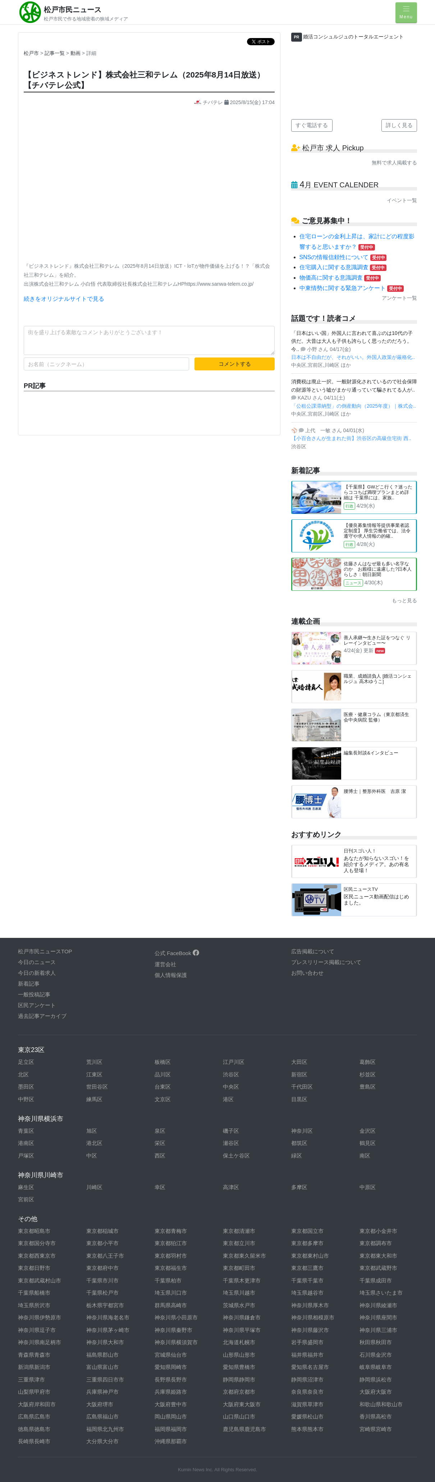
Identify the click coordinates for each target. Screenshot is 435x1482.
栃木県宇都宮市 (105, 1305)
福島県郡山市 (102, 1355)
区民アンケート (37, 1005)
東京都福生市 (171, 1268)
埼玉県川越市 (239, 1293)
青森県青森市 (34, 1355)
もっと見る (404, 600)
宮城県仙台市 (171, 1355)
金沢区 (368, 1131)
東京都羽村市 (171, 1256)
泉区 (160, 1131)
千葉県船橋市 (34, 1293)
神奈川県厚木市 (310, 1305)
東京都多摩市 (307, 1243)
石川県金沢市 (376, 1355)
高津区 (231, 1187)
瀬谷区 (231, 1143)
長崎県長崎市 (34, 1441)
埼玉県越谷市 (307, 1293)
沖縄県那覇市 (171, 1441)
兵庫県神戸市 (102, 1392)
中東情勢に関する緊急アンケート (351, 288)
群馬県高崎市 (171, 1305)
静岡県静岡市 (239, 1379)
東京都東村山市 (310, 1256)
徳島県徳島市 (34, 1429)
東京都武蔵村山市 (39, 1280)
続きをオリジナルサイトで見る (64, 299)
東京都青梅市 (171, 1231)
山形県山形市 (239, 1355)
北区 (23, 1074)
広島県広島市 (34, 1416)
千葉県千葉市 (307, 1280)
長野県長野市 (171, 1379)
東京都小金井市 (378, 1231)
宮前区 (26, 1199)
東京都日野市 (34, 1268)
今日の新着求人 (37, 973)
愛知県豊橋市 (239, 1367)
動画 (76, 53)
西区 (160, 1156)
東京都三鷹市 (307, 1268)
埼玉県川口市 (171, 1293)
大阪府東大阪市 (242, 1404)
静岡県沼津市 (307, 1379)
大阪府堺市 (99, 1404)
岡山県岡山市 (171, 1416)
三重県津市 (31, 1379)
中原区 (368, 1187)
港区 (228, 1099)
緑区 (296, 1156)
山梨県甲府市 (34, 1392)
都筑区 (299, 1143)
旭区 (91, 1131)
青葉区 (26, 1131)
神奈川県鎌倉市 (242, 1317)
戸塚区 (26, 1156)
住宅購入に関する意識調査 (342, 267)
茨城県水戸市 (239, 1305)
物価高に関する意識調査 (340, 278)
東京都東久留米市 (244, 1256)
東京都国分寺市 (37, 1243)
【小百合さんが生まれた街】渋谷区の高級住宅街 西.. (351, 438)
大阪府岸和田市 (37, 1404)
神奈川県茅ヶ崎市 (107, 1330)
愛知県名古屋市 (310, 1367)
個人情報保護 (171, 975)
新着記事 (29, 984)
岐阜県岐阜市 (376, 1367)
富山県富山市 (102, 1367)
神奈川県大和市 (105, 1342)
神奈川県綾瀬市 (378, 1305)
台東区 (163, 1087)
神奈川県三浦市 (378, 1330)
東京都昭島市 (34, 1231)
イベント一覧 (402, 200)
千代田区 (302, 1087)
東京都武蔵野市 (378, 1268)
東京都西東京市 (37, 1256)
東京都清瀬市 (239, 1231)
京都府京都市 (239, 1392)
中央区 (231, 1087)
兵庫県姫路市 (171, 1392)
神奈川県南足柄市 (39, 1342)
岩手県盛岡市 (307, 1342)
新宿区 (299, 1074)
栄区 (160, 1143)
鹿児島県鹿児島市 (244, 1429)
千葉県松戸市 (102, 1293)
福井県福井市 (307, 1355)
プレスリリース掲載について (326, 962)
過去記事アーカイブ (42, 1016)
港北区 (94, 1143)
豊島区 (368, 1087)
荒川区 (94, 1062)
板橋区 (163, 1062)
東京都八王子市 (105, 1256)
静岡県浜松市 (376, 1379)
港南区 (26, 1143)
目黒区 (299, 1099)
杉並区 (368, 1074)
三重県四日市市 (105, 1379)
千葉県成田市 (376, 1280)
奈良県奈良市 (307, 1392)
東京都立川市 (239, 1243)
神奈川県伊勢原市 (39, 1317)
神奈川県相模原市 (312, 1317)
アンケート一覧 (399, 298)
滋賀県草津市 (307, 1404)
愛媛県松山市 (307, 1416)
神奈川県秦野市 (173, 1330)
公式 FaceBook (177, 953)
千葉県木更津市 (242, 1280)
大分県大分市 (102, 1441)
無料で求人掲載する (394, 162)
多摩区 (299, 1187)
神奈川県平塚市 (242, 1330)
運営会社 (165, 964)
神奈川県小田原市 (176, 1317)
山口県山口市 (239, 1416)
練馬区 (94, 1099)
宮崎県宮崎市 (376, 1429)
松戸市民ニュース (72, 10)
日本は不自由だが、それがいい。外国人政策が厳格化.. (353, 357)
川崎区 (94, 1187)
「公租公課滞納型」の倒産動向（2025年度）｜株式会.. (353, 406)
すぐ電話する (312, 125)
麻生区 (26, 1187)
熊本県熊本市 (307, 1429)
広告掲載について (312, 951)
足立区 (26, 1062)
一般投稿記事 (34, 994)
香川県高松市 (376, 1416)
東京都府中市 (102, 1268)
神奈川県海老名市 (107, 1317)
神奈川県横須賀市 (176, 1342)
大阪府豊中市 (171, 1404)
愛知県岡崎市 (171, 1367)
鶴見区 (368, 1143)
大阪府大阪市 (376, 1392)
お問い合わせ (307, 973)
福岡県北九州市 (105, 1429)
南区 (365, 1156)
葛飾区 (368, 1062)
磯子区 (231, 1131)
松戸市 (31, 53)
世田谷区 (97, 1087)
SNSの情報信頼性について (343, 257)
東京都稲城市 (102, 1231)
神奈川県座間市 (378, 1317)
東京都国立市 (307, 1231)
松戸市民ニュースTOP (45, 951)
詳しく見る (399, 125)
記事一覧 (55, 53)
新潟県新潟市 (34, 1367)
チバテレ (209, 102)
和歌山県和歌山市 (381, 1404)
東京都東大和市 (378, 1256)
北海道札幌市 (239, 1342)
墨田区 (26, 1087)
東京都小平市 (102, 1243)
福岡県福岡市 (171, 1429)
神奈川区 (302, 1131)
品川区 (163, 1074)
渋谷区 (231, 1074)
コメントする (235, 364)
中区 (91, 1156)
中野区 (26, 1099)
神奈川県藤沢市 (310, 1330)
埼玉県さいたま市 (381, 1293)
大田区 (299, 1062)
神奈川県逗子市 (37, 1330)
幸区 (160, 1187)
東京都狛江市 (171, 1243)
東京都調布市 (376, 1243)
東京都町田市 (239, 1268)
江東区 (94, 1074)
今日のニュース (37, 962)
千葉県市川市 (102, 1280)
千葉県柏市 (168, 1280)
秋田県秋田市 (376, 1342)
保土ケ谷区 (236, 1156)
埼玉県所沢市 (34, 1305)
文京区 (163, 1099)
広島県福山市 (102, 1416)
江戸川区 (233, 1062)
